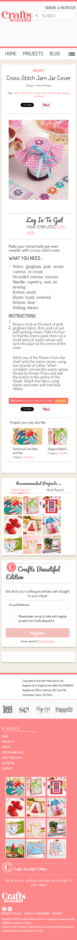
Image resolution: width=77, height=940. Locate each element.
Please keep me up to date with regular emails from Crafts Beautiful (42, 618)
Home (10, 54)
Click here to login (46, 641)
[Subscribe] (39, 400)
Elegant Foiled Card (59, 449)
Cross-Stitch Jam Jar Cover (38, 78)
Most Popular (20, 490)
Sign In (50, 7)
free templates (12, 758)
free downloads (12, 752)
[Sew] (23, 709)
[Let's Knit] (7, 709)
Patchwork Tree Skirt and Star (25, 451)
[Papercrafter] (63, 709)
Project (39, 70)
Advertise (8, 763)
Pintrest (9, 909)
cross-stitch (26, 92)
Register (67, 7)
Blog (55, 54)
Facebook (4, 909)
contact (7, 768)
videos (6, 747)
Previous (12, 441)
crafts (16, 92)
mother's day (54, 92)
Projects (33, 54)
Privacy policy (11, 913)
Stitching (28, 457)
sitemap (57, 913)
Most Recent (55, 490)
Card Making (64, 453)
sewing (65, 92)
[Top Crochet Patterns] (42, 709)
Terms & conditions (36, 913)
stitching (38, 96)
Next (65, 441)
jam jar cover (39, 92)
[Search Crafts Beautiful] (53, 16)
